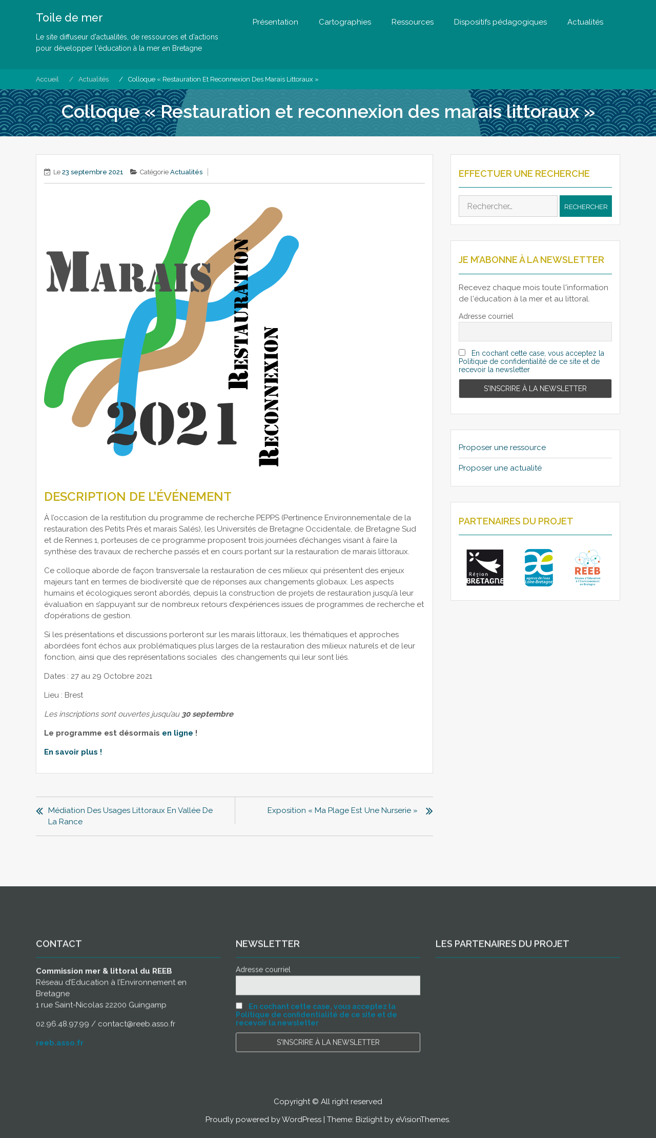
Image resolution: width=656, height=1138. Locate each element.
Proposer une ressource (502, 447)
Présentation (275, 22)
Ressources (413, 22)
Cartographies (345, 22)
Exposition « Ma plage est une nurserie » (343, 810)
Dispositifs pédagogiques (500, 22)
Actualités (585, 22)
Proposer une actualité (500, 468)
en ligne (177, 733)
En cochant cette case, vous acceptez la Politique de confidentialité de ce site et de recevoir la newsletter (531, 361)
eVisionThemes (422, 1119)
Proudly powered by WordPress (263, 1119)
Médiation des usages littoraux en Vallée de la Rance (129, 816)
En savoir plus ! (73, 752)
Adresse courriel (486, 316)
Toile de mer (71, 18)
